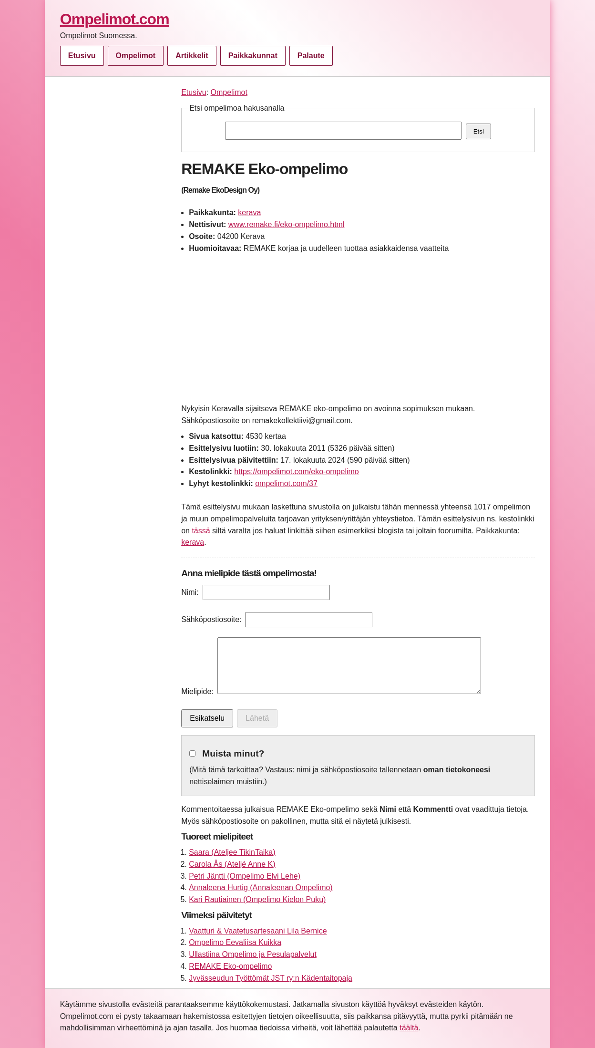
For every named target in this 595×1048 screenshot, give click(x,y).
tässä (201, 531)
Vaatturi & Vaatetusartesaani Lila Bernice (258, 931)
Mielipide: (197, 691)
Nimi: (189, 592)
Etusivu (82, 56)
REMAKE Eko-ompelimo (230, 966)
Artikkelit (191, 56)
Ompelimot (136, 56)
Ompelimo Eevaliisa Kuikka (235, 942)
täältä (409, 1028)
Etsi (478, 131)
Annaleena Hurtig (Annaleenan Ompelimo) (261, 887)
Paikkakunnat (252, 56)
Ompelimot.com (114, 19)
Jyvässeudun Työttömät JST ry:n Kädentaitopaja (270, 978)
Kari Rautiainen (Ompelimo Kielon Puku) (257, 899)
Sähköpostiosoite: (211, 619)
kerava (249, 212)
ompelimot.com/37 (286, 483)
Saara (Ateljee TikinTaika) (232, 852)
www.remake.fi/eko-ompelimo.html (286, 224)
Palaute (311, 56)
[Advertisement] (115, 230)
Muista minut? (233, 753)
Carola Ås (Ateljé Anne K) (232, 864)
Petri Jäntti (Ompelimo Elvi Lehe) (244, 876)
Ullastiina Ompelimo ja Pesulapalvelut (253, 954)
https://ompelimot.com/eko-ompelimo (296, 471)
